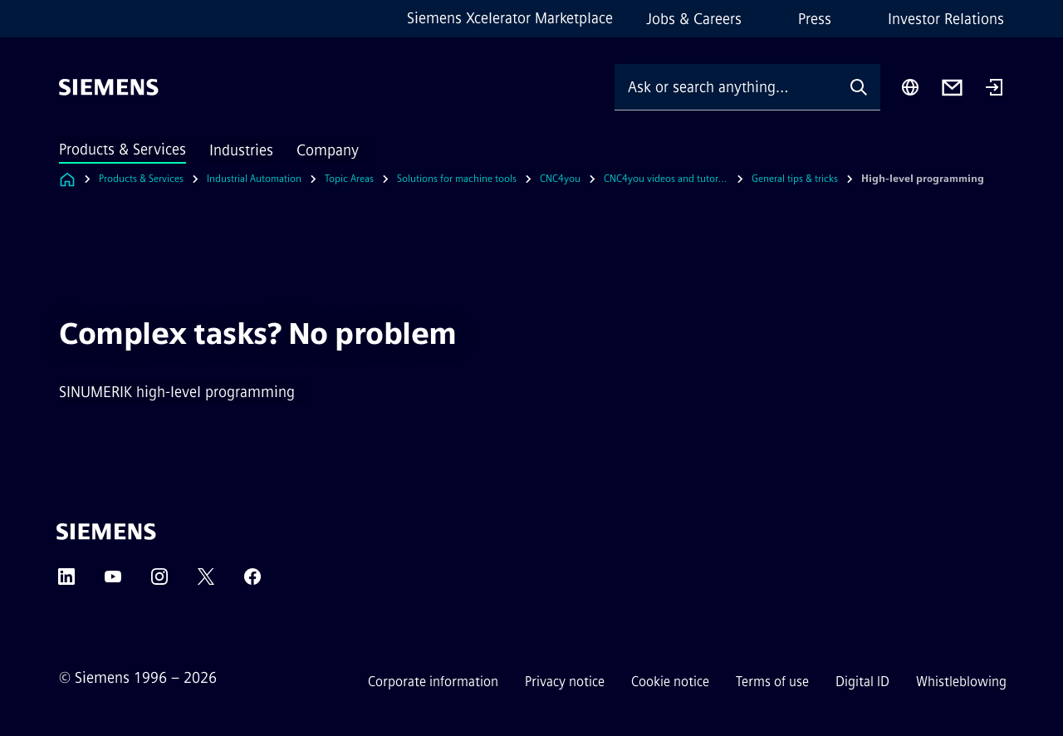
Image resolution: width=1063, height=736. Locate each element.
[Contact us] (952, 88)
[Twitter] (206, 582)
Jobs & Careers (694, 19)
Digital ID (862, 681)
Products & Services (122, 149)
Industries (241, 150)
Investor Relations (946, 19)
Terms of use (772, 681)
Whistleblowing (961, 681)
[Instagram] (159, 582)
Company (327, 150)
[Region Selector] (910, 87)
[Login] (994, 89)
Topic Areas (349, 178)
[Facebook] (252, 582)
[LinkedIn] (66, 582)
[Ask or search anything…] (726, 87)
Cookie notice (670, 681)
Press (814, 19)
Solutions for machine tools (457, 178)
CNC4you (560, 178)
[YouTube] (113, 582)
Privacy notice (565, 681)
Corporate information (433, 681)
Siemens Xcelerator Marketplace (510, 18)
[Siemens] (109, 87)
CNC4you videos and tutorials (666, 178)
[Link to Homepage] (67, 179)
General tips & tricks (795, 178)
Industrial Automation (254, 178)
